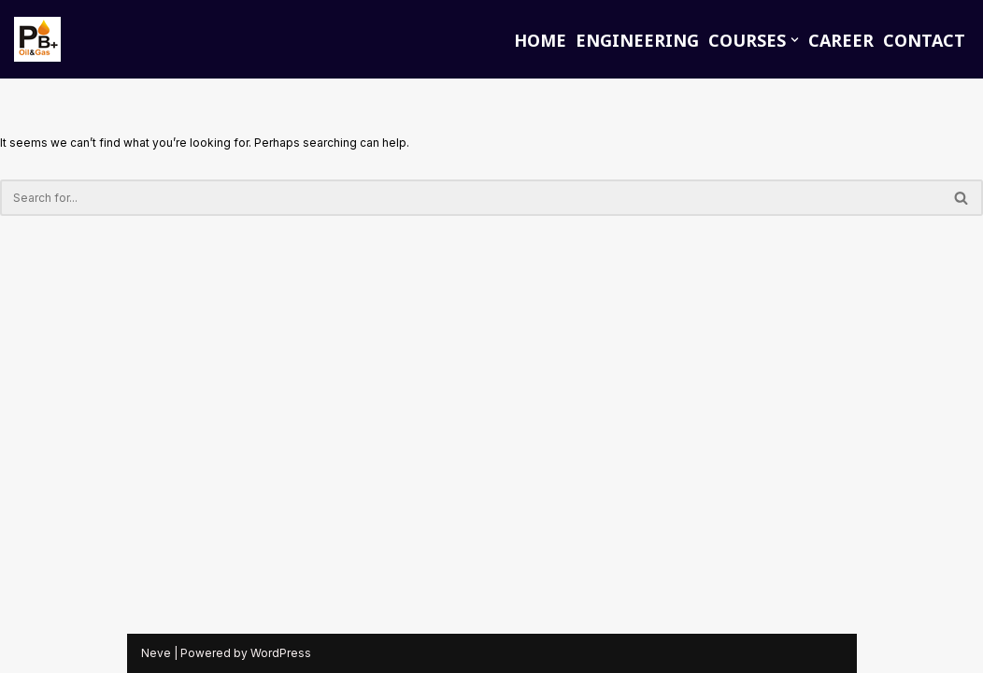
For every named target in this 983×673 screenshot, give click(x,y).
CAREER (841, 40)
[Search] (470, 197)
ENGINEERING (637, 40)
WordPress (280, 653)
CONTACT (924, 40)
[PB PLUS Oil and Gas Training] (37, 39)
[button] (795, 40)
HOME (540, 40)
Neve (156, 653)
